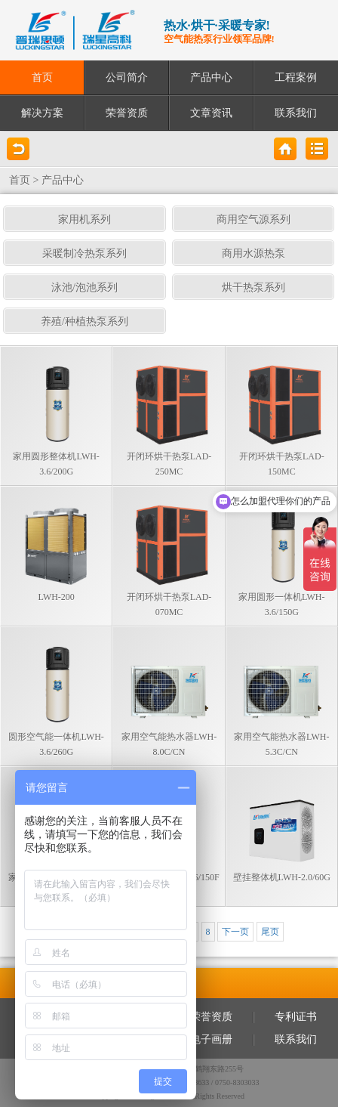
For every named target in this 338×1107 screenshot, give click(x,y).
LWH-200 (56, 597)
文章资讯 (211, 113)
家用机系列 (84, 219)
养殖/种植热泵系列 (84, 321)
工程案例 (296, 77)
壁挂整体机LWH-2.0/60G (281, 877)
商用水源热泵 (253, 253)
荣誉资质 (127, 113)
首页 (42, 77)
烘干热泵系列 (253, 287)
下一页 (235, 931)
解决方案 (42, 113)
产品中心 (211, 77)
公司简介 (127, 77)
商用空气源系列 (253, 219)
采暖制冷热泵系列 (84, 253)
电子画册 (211, 1039)
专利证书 (296, 1016)
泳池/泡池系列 (84, 287)
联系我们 (296, 113)
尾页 (270, 931)
